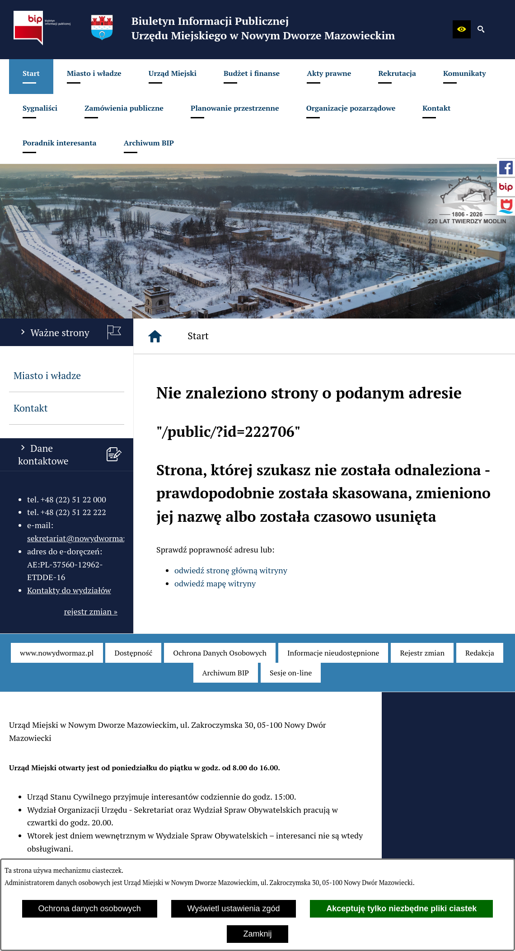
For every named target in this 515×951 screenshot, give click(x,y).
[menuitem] (31, 76)
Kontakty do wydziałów (69, 590)
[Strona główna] (155, 336)
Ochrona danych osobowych (89, 908)
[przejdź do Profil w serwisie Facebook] (506, 168)
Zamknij (257, 933)
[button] (462, 29)
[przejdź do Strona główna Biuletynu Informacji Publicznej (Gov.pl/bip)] (506, 187)
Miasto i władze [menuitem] (47, 375)
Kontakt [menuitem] (31, 408)
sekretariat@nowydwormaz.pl (81, 538)
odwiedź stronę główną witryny (230, 570)
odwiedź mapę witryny (215, 583)
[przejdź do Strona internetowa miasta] (506, 206)
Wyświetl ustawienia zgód (233, 908)
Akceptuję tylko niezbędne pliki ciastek (401, 908)
